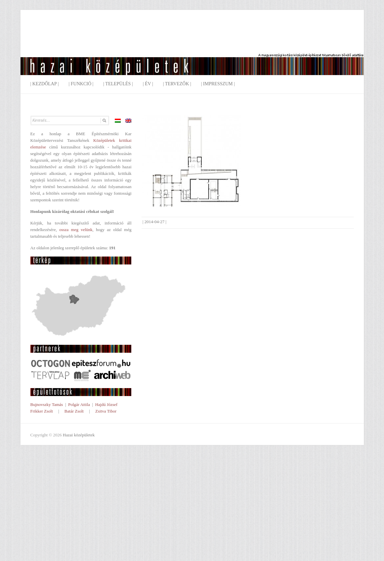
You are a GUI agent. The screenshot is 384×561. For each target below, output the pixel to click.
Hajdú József (106, 404)
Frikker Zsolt (41, 411)
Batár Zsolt (74, 411)
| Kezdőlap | (44, 83)
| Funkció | (80, 83)
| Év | (148, 83)
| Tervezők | (177, 83)
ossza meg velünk (75, 229)
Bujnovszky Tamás (46, 404)
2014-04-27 (155, 221)
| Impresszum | (218, 83)
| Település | (118, 83)
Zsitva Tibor (105, 411)
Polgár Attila (79, 404)
